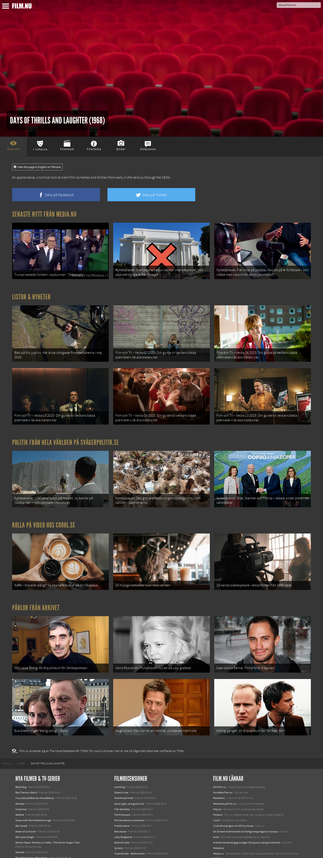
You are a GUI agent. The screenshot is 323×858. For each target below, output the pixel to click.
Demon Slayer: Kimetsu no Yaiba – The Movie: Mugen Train (47, 812)
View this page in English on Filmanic (37, 167)
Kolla (216, 806)
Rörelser (20, 773)
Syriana (118, 818)
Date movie (120, 829)
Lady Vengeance (123, 806)
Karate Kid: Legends (26, 850)
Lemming (119, 757)
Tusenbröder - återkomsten (129, 823)
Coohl (216, 790)
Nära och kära (122, 812)
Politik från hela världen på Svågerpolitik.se (65, 429)
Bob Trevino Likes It (26, 762)
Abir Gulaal (21, 795)
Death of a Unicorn (25, 801)
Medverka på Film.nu (225, 773)
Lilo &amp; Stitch (24, 844)
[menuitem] (7, 733)
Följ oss (217, 779)
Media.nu (218, 823)
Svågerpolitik (220, 833)
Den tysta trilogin (24, 806)
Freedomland (122, 795)
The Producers (122, 784)
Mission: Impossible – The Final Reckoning (38, 838)
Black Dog (20, 757)
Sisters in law (121, 762)
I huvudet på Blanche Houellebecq (34, 768)
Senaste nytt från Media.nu (44, 214)
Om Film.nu (219, 757)
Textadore (218, 818)
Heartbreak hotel (123, 768)
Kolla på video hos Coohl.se (43, 508)
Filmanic (218, 784)
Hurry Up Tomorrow (26, 833)
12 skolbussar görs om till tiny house (233, 795)
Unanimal (20, 779)
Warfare (19, 784)
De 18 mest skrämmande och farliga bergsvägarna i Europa (245, 801)
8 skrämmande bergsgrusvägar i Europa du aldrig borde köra (246, 812)
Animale (19, 822)
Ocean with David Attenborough (33, 790)
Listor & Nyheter (31, 293)
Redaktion (219, 768)
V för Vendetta (122, 779)
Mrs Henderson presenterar (129, 790)
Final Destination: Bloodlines (31, 827)
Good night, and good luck (129, 773)
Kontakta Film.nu (223, 762)
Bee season (120, 801)
